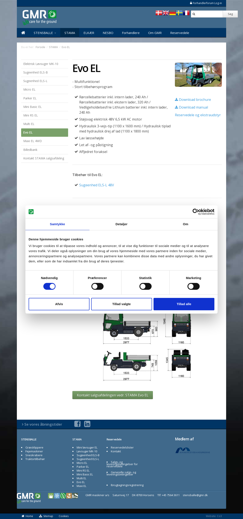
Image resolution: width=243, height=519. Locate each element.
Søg (230, 14)
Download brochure (193, 99)
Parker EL (30, 98)
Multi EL (28, 124)
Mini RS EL (30, 115)
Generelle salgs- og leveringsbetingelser (121, 473)
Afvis (59, 304)
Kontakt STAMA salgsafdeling (43, 158)
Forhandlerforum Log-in (206, 3)
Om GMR (155, 33)
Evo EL (27, 132)
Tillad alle (184, 304)
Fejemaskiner (34, 451)
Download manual (191, 107)
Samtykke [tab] (57, 224)
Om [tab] (185, 224)
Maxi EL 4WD (32, 141)
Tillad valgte (121, 304)
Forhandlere (131, 33)
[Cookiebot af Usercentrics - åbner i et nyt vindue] (195, 212)
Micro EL (29, 89)
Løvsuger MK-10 (87, 451)
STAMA (69, 33)
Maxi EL (81, 486)
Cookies (64, 516)
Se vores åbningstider (43, 424)
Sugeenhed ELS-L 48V (96, 185)
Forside (40, 47)
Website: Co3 (214, 516)
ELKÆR (88, 33)
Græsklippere (34, 447)
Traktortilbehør (35, 459)
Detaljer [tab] (121, 224)
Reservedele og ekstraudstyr (198, 115)
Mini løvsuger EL (87, 447)
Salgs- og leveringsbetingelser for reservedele (122, 464)
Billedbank (30, 150)
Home (27, 516)
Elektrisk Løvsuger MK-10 (40, 64)
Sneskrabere (33, 455)
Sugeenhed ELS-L (35, 81)
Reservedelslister (122, 447)
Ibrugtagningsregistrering (127, 485)
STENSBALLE (45, 33)
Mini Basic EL (32, 107)
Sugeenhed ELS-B (35, 72)
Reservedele (179, 33)
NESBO (108, 33)
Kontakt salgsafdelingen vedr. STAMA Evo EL (112, 395)
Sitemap (46, 516)
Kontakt (116, 451)
